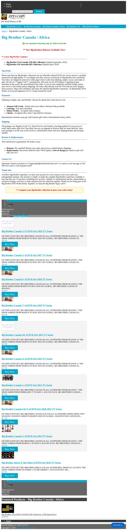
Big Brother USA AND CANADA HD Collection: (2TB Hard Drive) (29, 514)
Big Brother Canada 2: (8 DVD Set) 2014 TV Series (27, 436)
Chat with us (117, 525)
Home (8, 4)
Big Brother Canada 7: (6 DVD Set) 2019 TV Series (27, 305)
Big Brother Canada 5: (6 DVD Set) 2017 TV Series (27, 255)
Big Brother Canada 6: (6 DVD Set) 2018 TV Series (27, 279)
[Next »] (10, 205)
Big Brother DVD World (26, 528)
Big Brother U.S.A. (14, 26)
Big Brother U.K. (73, 26)
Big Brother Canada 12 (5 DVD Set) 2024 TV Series (27, 231)
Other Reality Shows (90, 26)
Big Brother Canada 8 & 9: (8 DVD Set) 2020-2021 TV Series (32, 409)
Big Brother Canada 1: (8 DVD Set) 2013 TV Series (27, 385)
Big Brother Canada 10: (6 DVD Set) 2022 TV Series (27, 335)
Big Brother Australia (32, 26)
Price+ (25, 216)
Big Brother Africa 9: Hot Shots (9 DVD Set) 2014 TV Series (31, 462)
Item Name (18, 216)
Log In (8, 6)
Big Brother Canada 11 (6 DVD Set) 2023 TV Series (27, 359)
